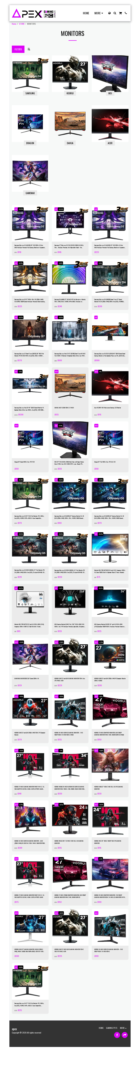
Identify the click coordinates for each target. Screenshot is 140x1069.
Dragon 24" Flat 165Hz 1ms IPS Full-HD (109, 468)
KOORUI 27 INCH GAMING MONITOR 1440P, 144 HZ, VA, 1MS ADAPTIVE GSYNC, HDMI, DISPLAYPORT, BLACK (28, 914)
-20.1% (103, 709)
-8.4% (103, 876)
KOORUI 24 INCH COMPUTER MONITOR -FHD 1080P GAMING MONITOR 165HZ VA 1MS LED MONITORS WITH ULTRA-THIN (110, 914)
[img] (30, 223)
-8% (102, 376)
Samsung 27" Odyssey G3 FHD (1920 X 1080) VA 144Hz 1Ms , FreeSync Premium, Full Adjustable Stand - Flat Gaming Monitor (69, 247)
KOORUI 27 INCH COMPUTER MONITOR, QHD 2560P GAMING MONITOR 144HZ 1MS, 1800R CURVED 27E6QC (109, 747)
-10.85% (103, 821)
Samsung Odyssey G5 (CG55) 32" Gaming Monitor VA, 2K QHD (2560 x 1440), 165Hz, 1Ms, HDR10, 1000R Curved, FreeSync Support (108, 525)
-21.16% (23, 765)
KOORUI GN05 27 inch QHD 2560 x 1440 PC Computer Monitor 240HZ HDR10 (108, 692)
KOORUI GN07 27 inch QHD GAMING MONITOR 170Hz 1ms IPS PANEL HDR (68, 692)
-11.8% (103, 265)
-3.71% (23, 376)
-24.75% (23, 265)
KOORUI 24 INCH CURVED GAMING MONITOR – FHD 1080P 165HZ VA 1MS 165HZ (109, 970)
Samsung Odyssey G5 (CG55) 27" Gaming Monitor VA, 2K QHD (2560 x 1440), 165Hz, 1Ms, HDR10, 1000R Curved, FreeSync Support (68, 525)
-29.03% (23, 209)
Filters (18, 49)
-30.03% (63, 320)
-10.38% (63, 543)
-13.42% (23, 654)
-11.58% (63, 654)
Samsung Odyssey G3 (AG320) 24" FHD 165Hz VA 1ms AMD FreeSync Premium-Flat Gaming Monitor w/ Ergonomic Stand (29, 247)
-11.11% (63, 431)
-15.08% (63, 487)
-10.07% (63, 709)
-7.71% (63, 765)
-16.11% (63, 821)
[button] (114, 13)
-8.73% (23, 821)
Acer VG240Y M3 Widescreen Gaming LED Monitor (109, 414)
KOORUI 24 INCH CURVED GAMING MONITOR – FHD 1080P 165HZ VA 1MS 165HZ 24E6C (69, 747)
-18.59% (23, 543)
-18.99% (63, 209)
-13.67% (63, 598)
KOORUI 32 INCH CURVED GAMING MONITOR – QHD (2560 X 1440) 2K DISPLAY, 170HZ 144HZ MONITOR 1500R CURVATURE (30, 859)
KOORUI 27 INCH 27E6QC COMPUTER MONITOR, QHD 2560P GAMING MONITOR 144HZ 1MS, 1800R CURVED (69, 914)
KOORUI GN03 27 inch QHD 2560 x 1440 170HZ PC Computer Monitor (28, 747)
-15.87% (63, 876)
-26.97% (23, 320)
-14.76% (23, 709)
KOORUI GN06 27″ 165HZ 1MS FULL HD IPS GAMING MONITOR (109, 803)
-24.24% (103, 543)
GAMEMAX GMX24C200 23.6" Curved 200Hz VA (28, 692)
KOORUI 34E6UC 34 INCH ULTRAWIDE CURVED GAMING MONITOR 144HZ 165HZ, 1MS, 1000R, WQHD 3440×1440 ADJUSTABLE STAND (69, 803)
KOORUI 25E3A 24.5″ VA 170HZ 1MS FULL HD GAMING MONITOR (68, 859)
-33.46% (103, 487)
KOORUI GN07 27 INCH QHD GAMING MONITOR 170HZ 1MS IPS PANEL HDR (68, 970)
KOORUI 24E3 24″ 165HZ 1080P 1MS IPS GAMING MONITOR (108, 859)
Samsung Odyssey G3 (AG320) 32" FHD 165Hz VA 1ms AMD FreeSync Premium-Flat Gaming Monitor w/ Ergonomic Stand (109, 247)
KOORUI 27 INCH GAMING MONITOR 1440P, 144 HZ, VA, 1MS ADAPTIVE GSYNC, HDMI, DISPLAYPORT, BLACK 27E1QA (28, 803)
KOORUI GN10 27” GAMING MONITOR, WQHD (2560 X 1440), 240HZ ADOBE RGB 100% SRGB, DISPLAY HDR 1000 (29, 970)
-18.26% (23, 487)
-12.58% (103, 765)
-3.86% (63, 265)
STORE (21, 23)
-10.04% (23, 987)
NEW (57, 376)
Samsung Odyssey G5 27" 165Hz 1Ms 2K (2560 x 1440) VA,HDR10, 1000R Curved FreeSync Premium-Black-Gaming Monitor (29, 303)
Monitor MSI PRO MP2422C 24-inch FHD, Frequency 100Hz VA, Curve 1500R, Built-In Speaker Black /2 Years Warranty (110, 581)
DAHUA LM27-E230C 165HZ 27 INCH (68, 412)
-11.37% (103, 654)
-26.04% (103, 598)
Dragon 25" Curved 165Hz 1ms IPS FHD (29, 468)
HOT (17, 209)
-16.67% (63, 932)
